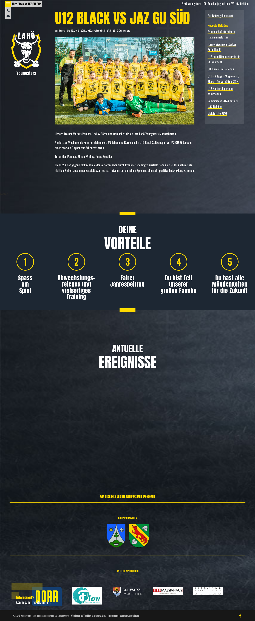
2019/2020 (86, 30)
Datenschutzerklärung (129, 615)
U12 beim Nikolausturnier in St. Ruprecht (213, 435)
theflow (61, 30)
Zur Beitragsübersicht (220, 15)
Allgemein (22, 447)
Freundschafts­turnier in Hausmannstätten (36, 435)
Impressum (113, 615)
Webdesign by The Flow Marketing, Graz (88, 615)
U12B (112, 30)
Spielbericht (97, 30)
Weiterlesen (14, 470)
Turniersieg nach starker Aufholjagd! (123, 435)
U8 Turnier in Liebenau (221, 69)
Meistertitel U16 (217, 113)
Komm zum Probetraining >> (33, 602)
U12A (106, 30)
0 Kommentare (123, 30)
